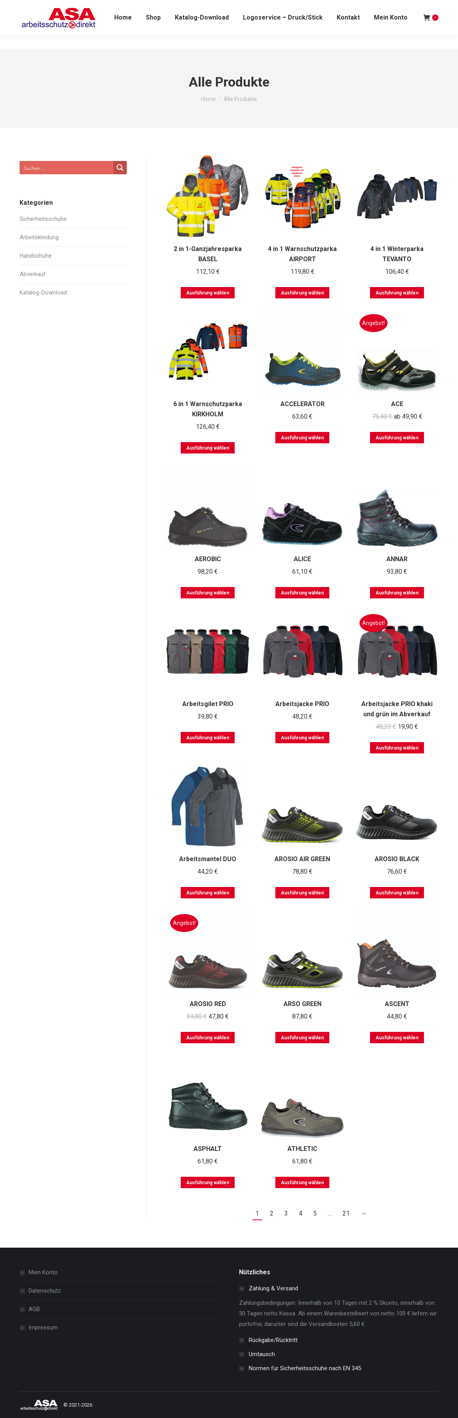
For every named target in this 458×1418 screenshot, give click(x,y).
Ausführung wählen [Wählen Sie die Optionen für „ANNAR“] (396, 593)
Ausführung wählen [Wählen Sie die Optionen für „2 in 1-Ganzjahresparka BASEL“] (207, 293)
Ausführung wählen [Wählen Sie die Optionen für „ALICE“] (302, 593)
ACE (397, 404)
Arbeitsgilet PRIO (207, 704)
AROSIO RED (208, 1004)
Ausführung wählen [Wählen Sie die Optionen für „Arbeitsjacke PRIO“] (302, 738)
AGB (34, 1309)
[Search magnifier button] (120, 167)
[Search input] (67, 168)
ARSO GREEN (302, 1004)
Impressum (43, 1327)
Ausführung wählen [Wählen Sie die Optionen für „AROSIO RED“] (207, 1037)
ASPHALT (208, 1148)
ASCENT (397, 1004)
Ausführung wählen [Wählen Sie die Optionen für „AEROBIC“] (207, 593)
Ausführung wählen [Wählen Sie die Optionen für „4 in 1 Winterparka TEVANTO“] (396, 293)
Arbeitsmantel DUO (207, 859)
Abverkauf (33, 274)
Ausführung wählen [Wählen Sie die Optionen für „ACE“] (396, 438)
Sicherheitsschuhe (43, 218)
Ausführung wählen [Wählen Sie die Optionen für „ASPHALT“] (207, 1182)
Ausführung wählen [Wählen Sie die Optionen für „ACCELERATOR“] (302, 438)
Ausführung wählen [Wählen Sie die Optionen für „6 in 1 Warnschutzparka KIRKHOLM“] (207, 448)
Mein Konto (43, 1272)
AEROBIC (208, 559)
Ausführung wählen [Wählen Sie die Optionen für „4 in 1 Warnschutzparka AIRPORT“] (302, 293)
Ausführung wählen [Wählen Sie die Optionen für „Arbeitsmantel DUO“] (207, 893)
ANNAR (397, 559)
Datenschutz (45, 1290)
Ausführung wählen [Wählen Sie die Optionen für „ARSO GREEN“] (302, 1037)
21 (346, 1213)
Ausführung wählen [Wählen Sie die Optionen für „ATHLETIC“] (302, 1182)
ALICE (302, 559)
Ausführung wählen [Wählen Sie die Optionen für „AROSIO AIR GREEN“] (302, 893)
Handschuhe (36, 255)
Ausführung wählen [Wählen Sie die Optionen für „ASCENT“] (396, 1037)
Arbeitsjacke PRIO (302, 704)
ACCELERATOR (302, 404)
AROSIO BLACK (397, 859)
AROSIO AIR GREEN (302, 859)
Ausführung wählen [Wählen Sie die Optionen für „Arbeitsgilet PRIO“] (207, 738)
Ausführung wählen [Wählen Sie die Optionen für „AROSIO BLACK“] (396, 893)
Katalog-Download (43, 292)
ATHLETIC (302, 1148)
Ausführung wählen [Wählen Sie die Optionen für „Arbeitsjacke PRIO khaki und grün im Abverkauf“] (396, 748)
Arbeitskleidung (39, 237)
